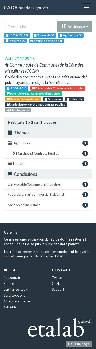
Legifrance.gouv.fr (17, 289)
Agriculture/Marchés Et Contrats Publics (36, 104)
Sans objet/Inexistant (23, 99)
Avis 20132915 (20, 58)
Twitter (57, 278)
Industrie (74, 99)
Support (58, 289)
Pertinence (75, 26)
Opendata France (17, 301)
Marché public (18, 110)
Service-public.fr (16, 295)
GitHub (57, 283)
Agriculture (48, 143)
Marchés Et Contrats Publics (50, 153)
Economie (52, 99)
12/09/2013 (17, 88)
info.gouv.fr (12, 278)
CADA (11, 7)
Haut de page (79, 344)
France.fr (10, 283)
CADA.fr (10, 307)
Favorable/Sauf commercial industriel (34, 93)
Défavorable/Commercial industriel (57, 88)
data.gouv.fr (37, 7)
